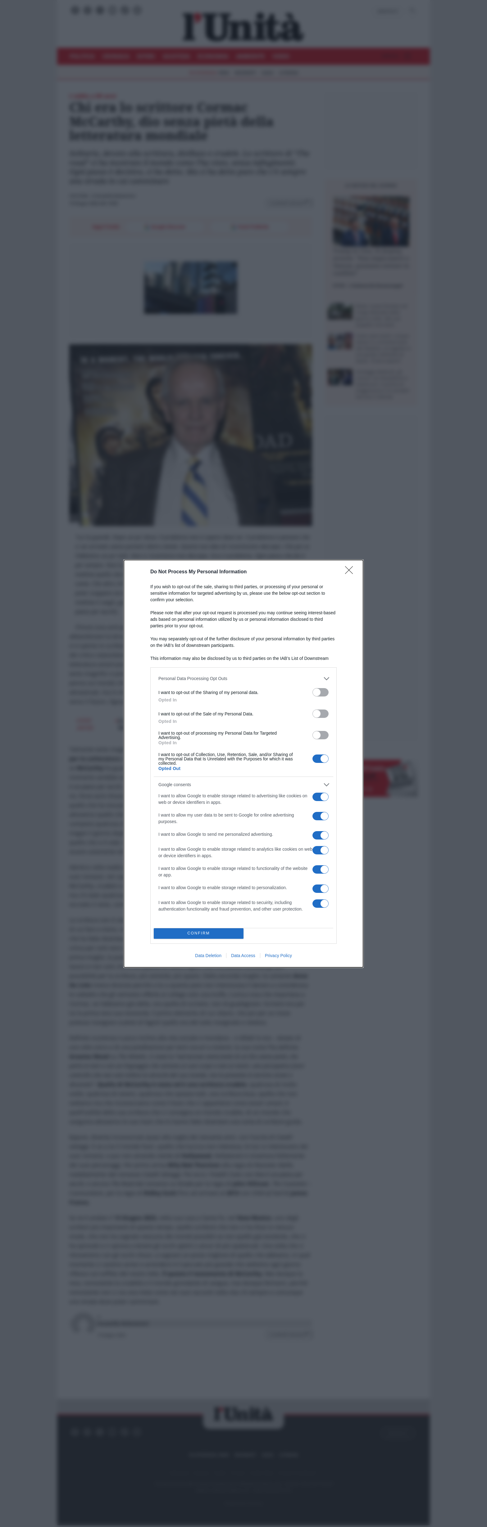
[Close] (351, 572)
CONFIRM (198, 933)
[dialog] (243, 763)
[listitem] (243, 678)
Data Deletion (208, 955)
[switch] (320, 692)
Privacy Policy (278, 955)
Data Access (243, 955)
